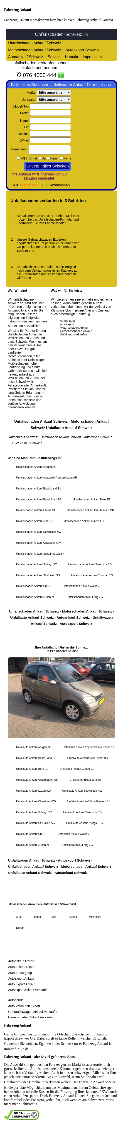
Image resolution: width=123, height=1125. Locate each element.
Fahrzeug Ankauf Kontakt (94, 20)
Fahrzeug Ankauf (17, 10)
